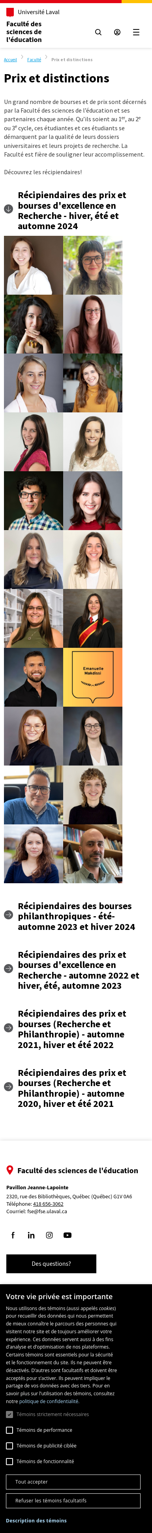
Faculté (34, 59)
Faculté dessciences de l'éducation (24, 32)
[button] (36, 1520)
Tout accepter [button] (31, 1481)
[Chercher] (98, 32)
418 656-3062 (48, 1204)
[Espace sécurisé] (117, 32)
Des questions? (51, 1264)
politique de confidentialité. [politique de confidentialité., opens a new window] (49, 1401)
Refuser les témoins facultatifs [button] (50, 1500)
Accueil (10, 59)
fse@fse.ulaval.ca (47, 1212)
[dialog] (76, 1408)
